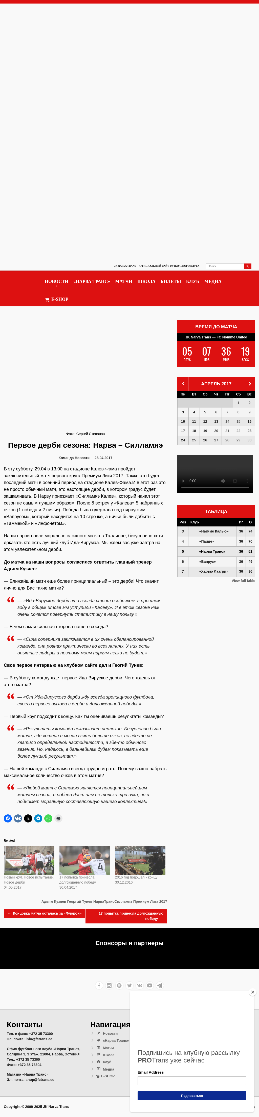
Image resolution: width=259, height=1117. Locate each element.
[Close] (252, 992)
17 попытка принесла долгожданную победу (131, 916)
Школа (146, 281)
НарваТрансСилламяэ (112, 901)
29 (238, 440)
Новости (56, 281)
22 (238, 431)
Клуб (192, 281)
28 (227, 440)
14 (227, 421)
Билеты (171, 281)
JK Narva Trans (125, 265)
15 (238, 421)
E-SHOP (56, 299)
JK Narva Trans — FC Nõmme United (216, 337)
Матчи (123, 281)
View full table (243, 581)
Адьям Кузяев (53, 901)
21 (227, 431)
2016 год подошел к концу (136, 877)
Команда (66, 458)
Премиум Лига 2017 (150, 901)
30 (250, 440)
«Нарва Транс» (91, 281)
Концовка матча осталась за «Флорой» (44, 913)
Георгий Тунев (79, 901)
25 (194, 440)
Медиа (212, 281)
